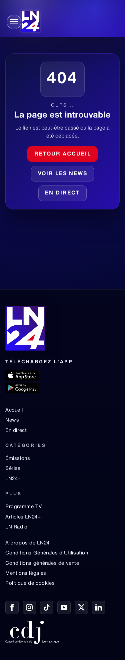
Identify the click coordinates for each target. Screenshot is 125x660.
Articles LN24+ (23, 517)
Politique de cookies (30, 583)
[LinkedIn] (98, 607)
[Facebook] (12, 607)
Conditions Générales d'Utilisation (46, 553)
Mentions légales (25, 573)
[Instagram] (29, 607)
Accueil (14, 410)
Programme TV (23, 506)
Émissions (17, 458)
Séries (13, 468)
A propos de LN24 (27, 543)
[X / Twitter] (81, 607)
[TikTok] (46, 607)
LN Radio (16, 527)
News (12, 420)
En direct (62, 193)
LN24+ (13, 479)
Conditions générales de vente (42, 563)
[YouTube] (64, 607)
